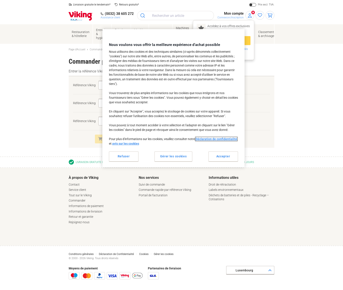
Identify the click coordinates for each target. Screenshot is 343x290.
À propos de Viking (83, 178)
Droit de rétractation (222, 184)
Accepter (223, 156)
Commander (77, 200)
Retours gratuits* (129, 4)
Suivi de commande (152, 184)
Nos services (149, 178)
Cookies (144, 254)
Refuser (124, 156)
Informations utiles (223, 178)
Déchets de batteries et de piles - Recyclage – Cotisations (239, 197)
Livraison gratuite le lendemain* (91, 4)
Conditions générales (81, 254)
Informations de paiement (86, 206)
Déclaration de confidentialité (216, 139)
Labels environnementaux (226, 190)
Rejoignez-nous (79, 222)
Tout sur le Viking (80, 195)
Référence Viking (84, 85)
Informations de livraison (85, 211)
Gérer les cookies (163, 254)
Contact (74, 184)
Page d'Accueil (77, 49)
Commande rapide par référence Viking (165, 190)
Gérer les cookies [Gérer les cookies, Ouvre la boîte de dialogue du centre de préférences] (173, 156)
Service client (77, 190)
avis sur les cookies (125, 143)
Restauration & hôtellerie (80, 34)
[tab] (101, 200)
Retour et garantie (81, 216)
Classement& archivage (266, 34)
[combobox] (175, 15)
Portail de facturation (153, 195)
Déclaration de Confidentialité (116, 254)
